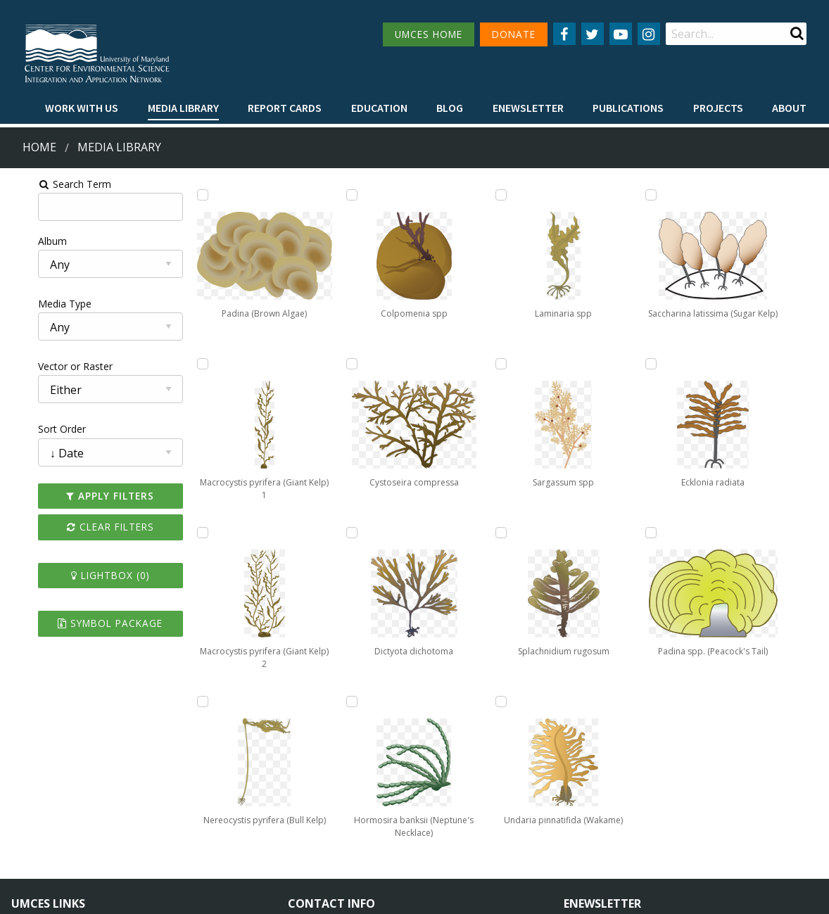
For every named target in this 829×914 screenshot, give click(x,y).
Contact (324, 824)
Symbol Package (86, 623)
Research (32, 838)
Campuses (35, 786)
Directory (32, 812)
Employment (167, 812)
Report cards (285, 108)
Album (23, 241)
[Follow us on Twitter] (592, 34)
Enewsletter (528, 108)
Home (39, 147)
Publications (628, 108)
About (789, 108)
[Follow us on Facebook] (564, 34)
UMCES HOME (428, 34)
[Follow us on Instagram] (649, 34)
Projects (718, 108)
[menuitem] (81, 108)
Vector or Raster (46, 366)
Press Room (166, 838)
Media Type (36, 303)
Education (379, 108)
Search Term (46, 184)
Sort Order (33, 429)
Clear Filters (87, 526)
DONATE (514, 34)
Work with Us (81, 108)
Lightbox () (87, 575)
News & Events (173, 786)
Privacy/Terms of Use (325, 895)
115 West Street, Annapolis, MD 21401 (388, 762)
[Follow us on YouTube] (620, 34)
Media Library (183, 108)
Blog (449, 108)
